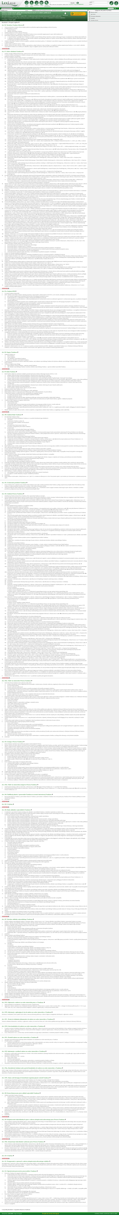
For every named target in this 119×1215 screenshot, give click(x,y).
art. (34, 53)
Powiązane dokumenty (95, 16)
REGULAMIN (113, 1213)
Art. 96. (12, 25)
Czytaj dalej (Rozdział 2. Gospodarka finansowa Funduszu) (16, 1209)
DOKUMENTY (36, 5)
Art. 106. (16, 810)
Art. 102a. (16, 680)
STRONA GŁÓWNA (26, 6)
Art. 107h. (26, 1078)
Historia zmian (93, 12)
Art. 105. (7, 804)
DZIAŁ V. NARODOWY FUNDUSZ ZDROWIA (53, 18)
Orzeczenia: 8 (5, 288)
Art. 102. (12, 494)
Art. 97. (12, 51)
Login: (90, 2)
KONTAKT (107, 1213)
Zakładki (92, 18)
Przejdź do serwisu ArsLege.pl (50, 1213)
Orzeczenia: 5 (5, 1116)
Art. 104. (27, 794)
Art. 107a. (23, 1002)
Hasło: (90, 4)
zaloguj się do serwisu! (76, 4)
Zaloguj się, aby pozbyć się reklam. (103, 10)
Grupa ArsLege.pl (18, 1213)
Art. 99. (9, 371)
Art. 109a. (23, 1141)
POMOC (102, 1213)
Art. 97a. (8, 291)
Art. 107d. (23, 1026)
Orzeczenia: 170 (5, 677)
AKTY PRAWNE (31, 6)
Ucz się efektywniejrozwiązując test (79, 13)
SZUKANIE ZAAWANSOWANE (46, 6)
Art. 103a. (19, 784)
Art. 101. (14, 482)
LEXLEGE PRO (59, 10)
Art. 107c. (28, 1019)
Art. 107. (17, 919)
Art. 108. (21, 1093)
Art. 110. (7, 1155)
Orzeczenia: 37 (5, 1158)
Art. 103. (12, 741)
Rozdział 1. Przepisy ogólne (9, 19)
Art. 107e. (19, 1037)
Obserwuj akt (65, 14)
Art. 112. (19, 1171)
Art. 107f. (23, 1051)
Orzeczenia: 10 (5, 368)
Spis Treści (92, 14)
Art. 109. (33, 1119)
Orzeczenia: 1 (5, 801)
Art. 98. (9, 352)
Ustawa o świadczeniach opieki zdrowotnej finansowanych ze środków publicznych (26, 12)
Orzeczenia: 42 (5, 999)
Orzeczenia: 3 (5, 411)
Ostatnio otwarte (93, 20)
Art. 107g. (32, 1068)
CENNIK (41, 5)
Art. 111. (25, 1161)
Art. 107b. (27, 1012)
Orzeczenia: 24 (5, 48)
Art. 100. (12, 414)
